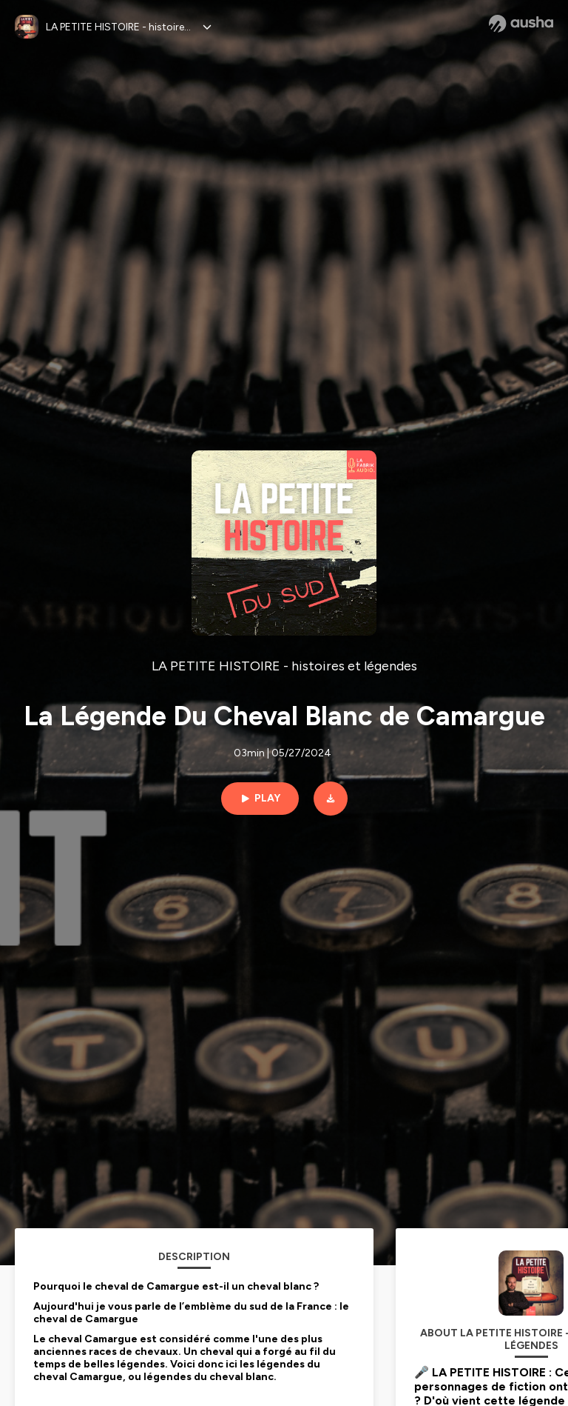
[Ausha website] (521, 24)
